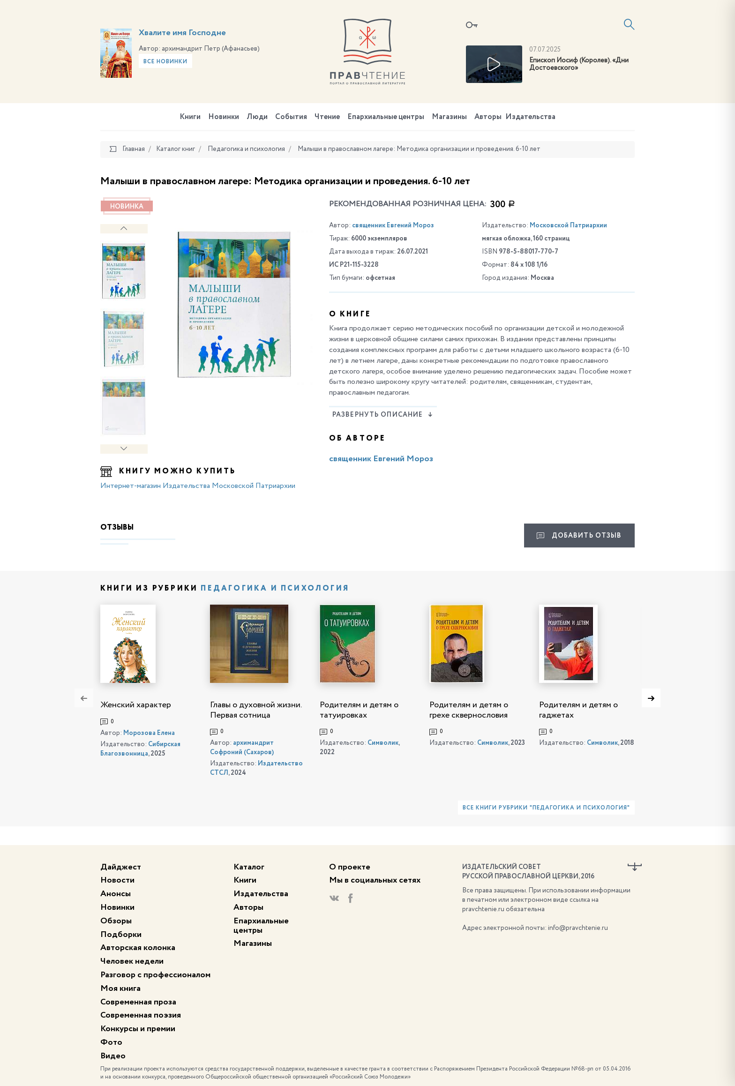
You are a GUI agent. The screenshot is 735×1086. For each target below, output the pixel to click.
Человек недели (132, 961)
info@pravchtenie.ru (578, 928)
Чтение (327, 117)
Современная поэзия (140, 1015)
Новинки (223, 117)
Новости (117, 880)
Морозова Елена (149, 733)
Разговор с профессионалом (155, 975)
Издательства (530, 117)
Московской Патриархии (568, 225)
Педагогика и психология (275, 588)
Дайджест (120, 867)
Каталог (248, 867)
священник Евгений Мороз (393, 225)
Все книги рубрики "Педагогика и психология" (546, 808)
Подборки (121, 934)
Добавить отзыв (579, 535)
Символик (383, 743)
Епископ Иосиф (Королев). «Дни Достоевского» (579, 64)
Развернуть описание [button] (382, 415)
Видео (113, 1056)
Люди (257, 117)
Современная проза (138, 1002)
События (291, 117)
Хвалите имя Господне (182, 33)
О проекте (349, 867)
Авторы (488, 117)
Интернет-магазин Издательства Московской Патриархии (197, 486)
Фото (111, 1042)
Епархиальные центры (385, 117)
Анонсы (115, 894)
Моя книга (120, 988)
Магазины (449, 117)
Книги (190, 117)
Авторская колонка (137, 948)
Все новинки (165, 62)
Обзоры (116, 921)
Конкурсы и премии (137, 1029)
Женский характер (135, 705)
